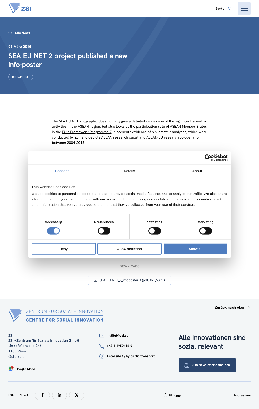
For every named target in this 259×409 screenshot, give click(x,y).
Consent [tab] (62, 170)
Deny (64, 249)
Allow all (195, 249)
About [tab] (197, 170)
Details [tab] (129, 170)
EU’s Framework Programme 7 (87, 132)
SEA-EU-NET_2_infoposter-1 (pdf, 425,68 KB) (129, 280)
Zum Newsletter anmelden (207, 365)
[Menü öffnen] (244, 8)
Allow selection (129, 249)
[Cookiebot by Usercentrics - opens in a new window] (208, 157)
